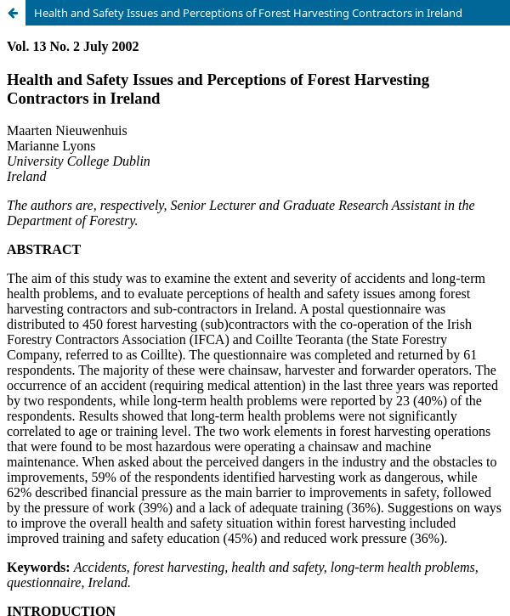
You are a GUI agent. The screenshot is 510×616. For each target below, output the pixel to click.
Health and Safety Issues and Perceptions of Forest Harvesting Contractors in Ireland (248, 12)
